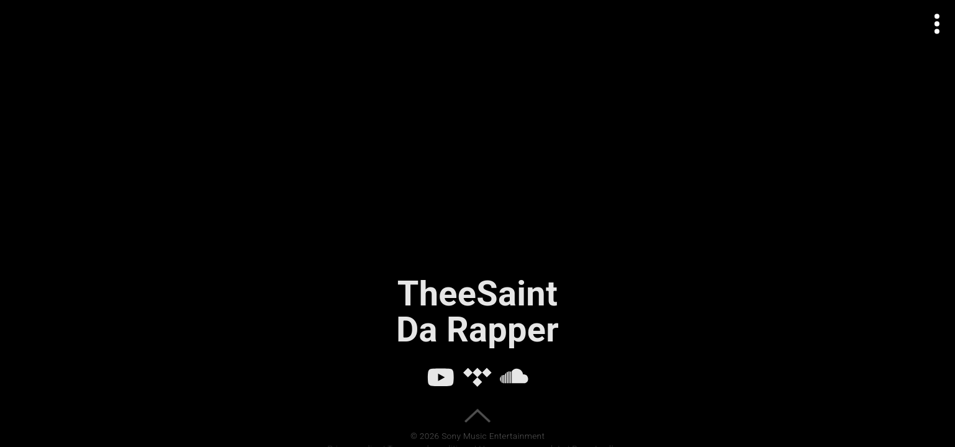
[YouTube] (441, 377)
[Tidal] (477, 377)
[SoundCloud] (514, 377)
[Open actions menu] (937, 24)
